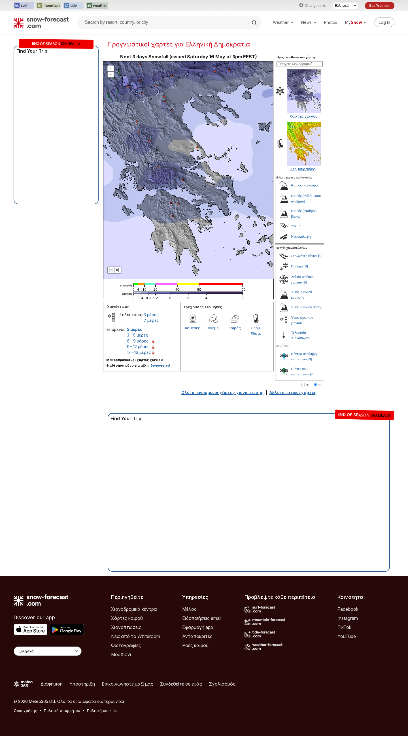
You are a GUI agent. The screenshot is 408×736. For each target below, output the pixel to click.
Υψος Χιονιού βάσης (306, 307)
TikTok (344, 627)
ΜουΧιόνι (121, 654)
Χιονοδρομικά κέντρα (134, 609)
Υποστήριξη (82, 684)
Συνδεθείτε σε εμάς (181, 684)
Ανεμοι (214, 328)
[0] (320, 256)
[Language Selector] (345, 6)
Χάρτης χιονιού (304, 116)
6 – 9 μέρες (137, 341)
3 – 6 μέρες (137, 335)
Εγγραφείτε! (160, 365)
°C (307, 385)
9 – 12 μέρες (138, 346)
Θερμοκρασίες (302, 169)
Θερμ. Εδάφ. (256, 331)
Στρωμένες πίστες (304, 256)
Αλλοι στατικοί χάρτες (292, 392)
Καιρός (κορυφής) (304, 185)
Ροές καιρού (195, 645)
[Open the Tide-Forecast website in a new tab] (73, 5)
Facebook (347, 609)
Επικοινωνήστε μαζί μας (127, 684)
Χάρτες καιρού (127, 618)
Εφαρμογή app (197, 627)
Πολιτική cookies (102, 710)
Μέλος (189, 609)
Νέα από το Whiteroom (135, 636)
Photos (330, 22)
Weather (283, 22)
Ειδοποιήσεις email (201, 618)
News (308, 22)
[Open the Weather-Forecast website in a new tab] (97, 5)
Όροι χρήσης (25, 710)
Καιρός (235, 328)
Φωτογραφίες (126, 645)
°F (319, 385)
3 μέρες (151, 314)
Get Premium (379, 5)
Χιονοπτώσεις (126, 627)
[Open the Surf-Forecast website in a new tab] (24, 5)
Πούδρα (297, 266)
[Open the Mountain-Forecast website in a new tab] (48, 5)
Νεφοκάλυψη (301, 236)
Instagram (347, 618)
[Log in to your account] (384, 22)
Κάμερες (192, 328)
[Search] (254, 22)
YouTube (346, 636)
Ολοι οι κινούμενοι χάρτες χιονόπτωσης (222, 392)
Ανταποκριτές (197, 636)
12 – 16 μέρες (139, 352)
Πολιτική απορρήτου (62, 710)
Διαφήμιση (52, 684)
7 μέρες (151, 320)
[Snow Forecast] (41, 22)
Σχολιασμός (222, 684)
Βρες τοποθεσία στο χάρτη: (296, 57)
